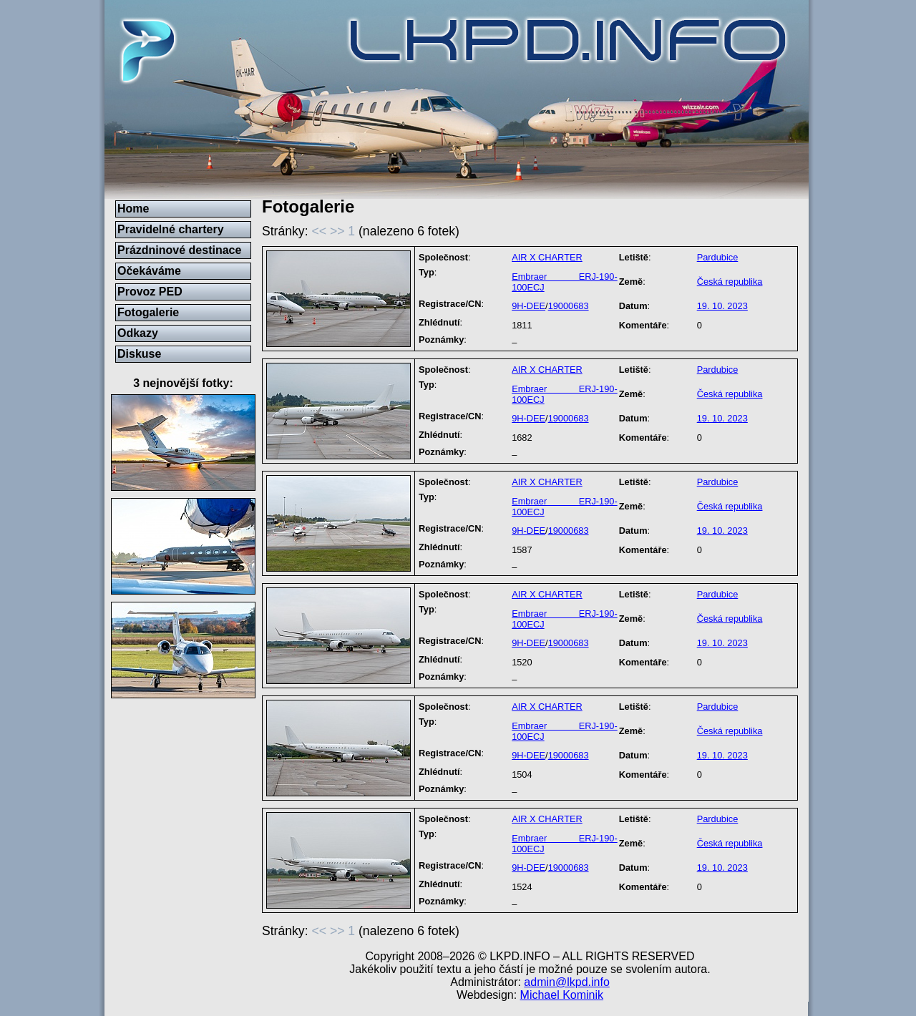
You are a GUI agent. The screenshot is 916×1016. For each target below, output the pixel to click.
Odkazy (137, 333)
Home (133, 208)
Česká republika (730, 281)
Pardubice (718, 257)
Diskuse (139, 354)
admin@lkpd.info (566, 982)
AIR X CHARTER (547, 257)
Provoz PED (149, 291)
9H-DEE (528, 306)
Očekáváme (149, 271)
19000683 (568, 306)
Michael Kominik (561, 995)
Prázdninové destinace (179, 250)
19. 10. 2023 (722, 306)
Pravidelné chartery (170, 229)
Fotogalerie (148, 312)
